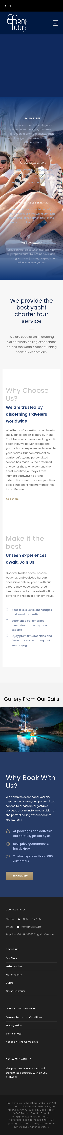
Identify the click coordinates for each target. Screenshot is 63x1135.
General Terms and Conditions (24, 1017)
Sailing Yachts (14, 966)
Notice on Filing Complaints (22, 1042)
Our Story (11, 958)
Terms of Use (14, 1033)
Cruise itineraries (15, 991)
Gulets (9, 983)
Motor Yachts (14, 974)
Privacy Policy (14, 1025)
